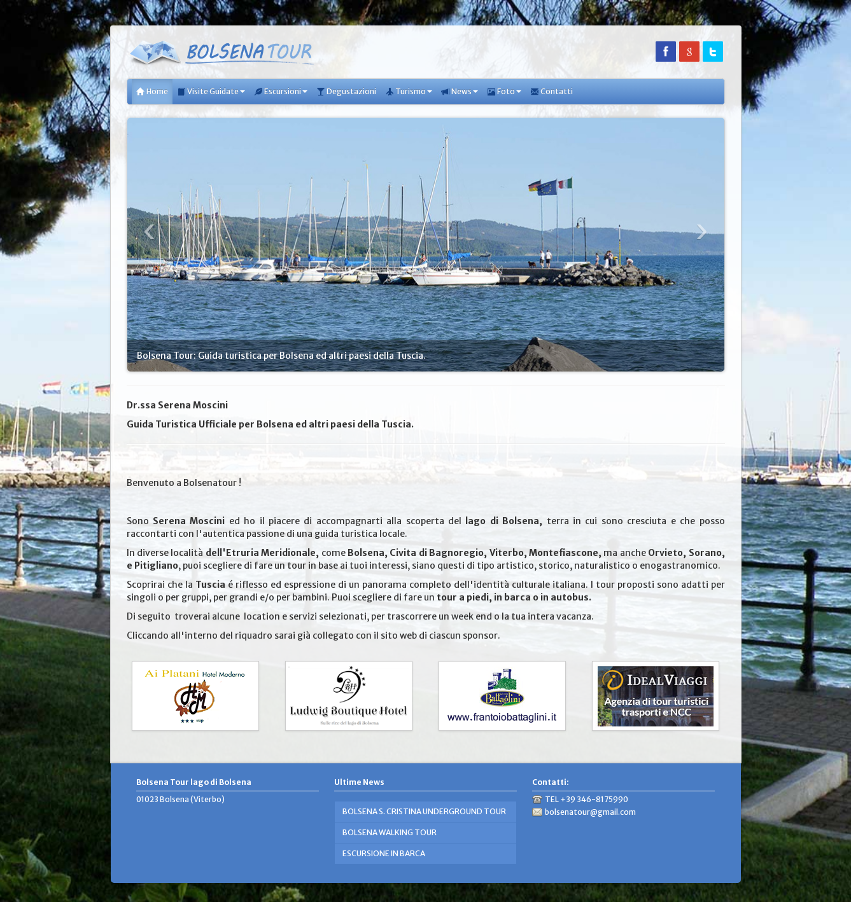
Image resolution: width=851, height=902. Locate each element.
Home (152, 91)
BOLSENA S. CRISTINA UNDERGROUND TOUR (424, 811)
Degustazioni (346, 91)
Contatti (551, 91)
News (459, 91)
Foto (504, 91)
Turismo (408, 91)
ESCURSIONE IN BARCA (383, 853)
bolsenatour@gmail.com (590, 812)
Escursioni (280, 91)
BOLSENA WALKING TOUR (389, 832)
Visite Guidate (211, 91)
